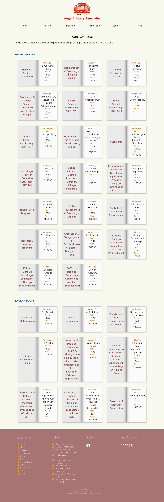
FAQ (21, 459)
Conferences (24, 468)
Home (24, 25)
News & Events (25, 462)
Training (70, 25)
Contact (116, 25)
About (47, 25)
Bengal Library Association (81, 18)
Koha (21, 471)
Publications (24, 465)
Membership (93, 25)
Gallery (22, 474)
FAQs (139, 25)
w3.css (86, 489)
